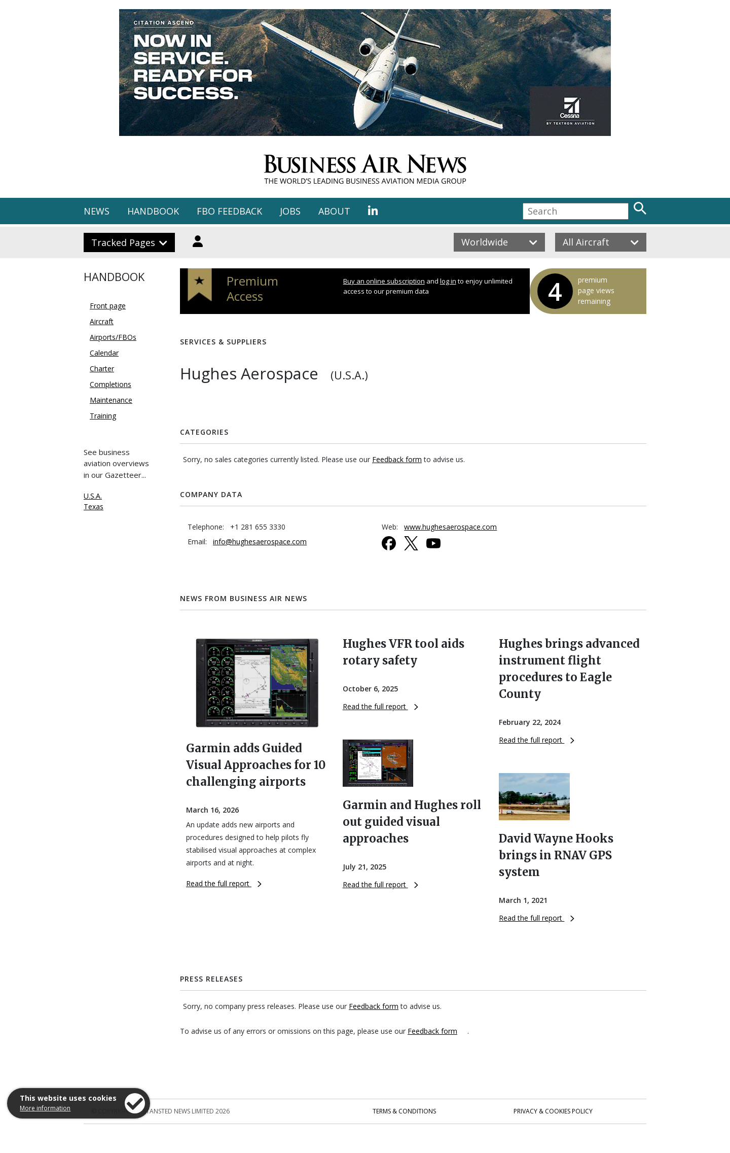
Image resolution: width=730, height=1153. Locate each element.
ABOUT (334, 211)
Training (103, 416)
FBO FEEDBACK (229, 211)
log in (448, 281)
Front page (108, 305)
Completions (110, 384)
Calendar (104, 353)
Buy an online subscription (384, 281)
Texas (93, 506)
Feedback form (397, 459)
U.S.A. (93, 496)
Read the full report (224, 883)
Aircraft (102, 321)
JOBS (290, 211)
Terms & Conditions (404, 1111)
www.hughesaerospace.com (450, 527)
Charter (102, 368)
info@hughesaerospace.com (260, 541)
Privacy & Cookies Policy (553, 1111)
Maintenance (111, 400)
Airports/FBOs (113, 337)
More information (45, 1108)
